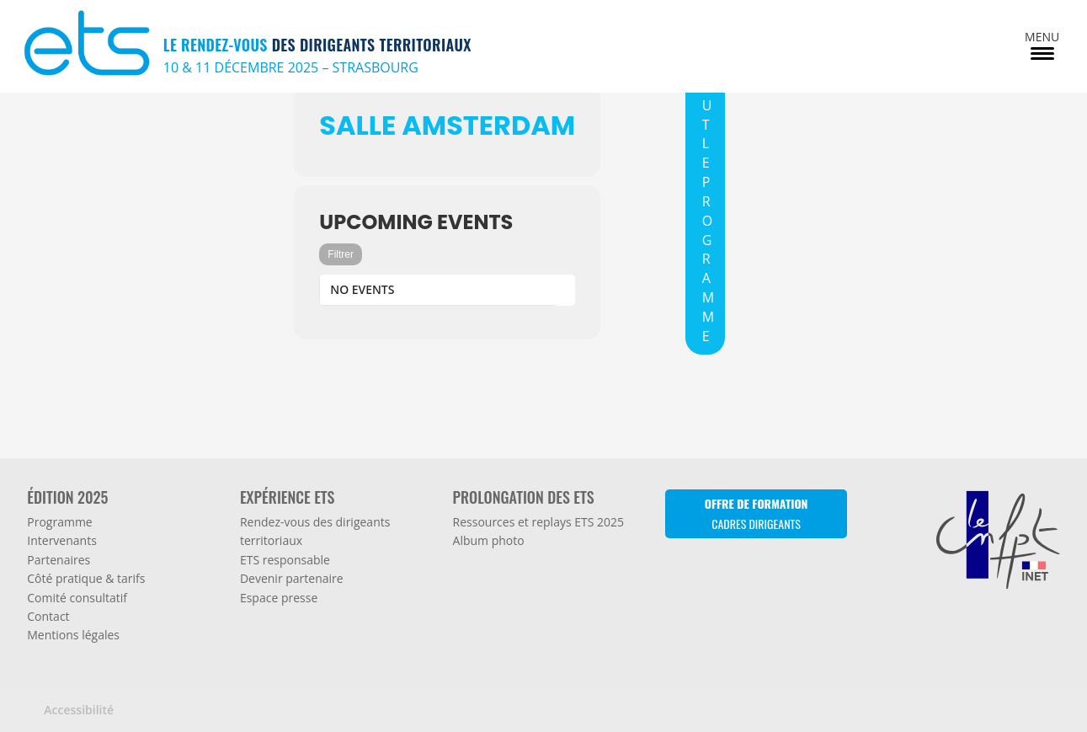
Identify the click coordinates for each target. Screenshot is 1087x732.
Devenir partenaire (292, 578)
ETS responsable (285, 560)
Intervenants (62, 540)
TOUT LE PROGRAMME (708, 201)
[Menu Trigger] (1042, 44)
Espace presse (278, 598)
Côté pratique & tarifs (86, 578)
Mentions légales (73, 635)
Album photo (489, 540)
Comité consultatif (77, 598)
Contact (48, 616)
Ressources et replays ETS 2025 (539, 522)
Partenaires (58, 560)
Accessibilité (79, 710)
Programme (59, 522)
